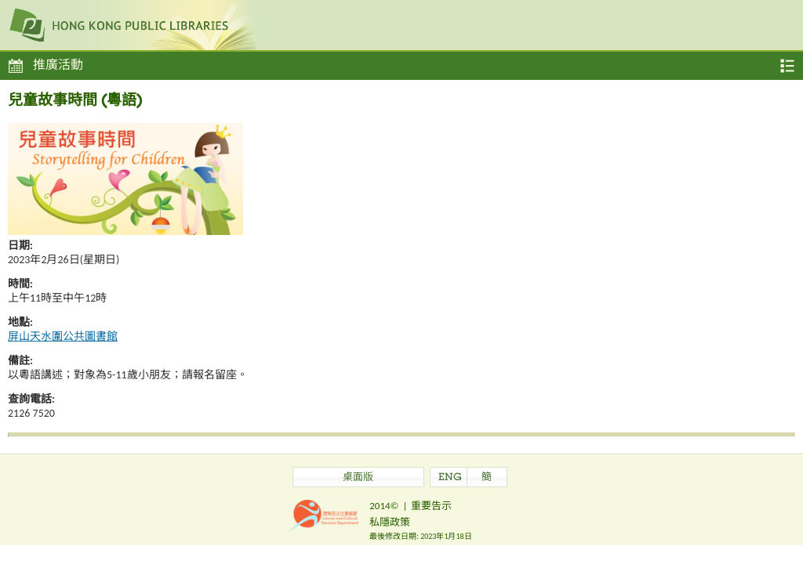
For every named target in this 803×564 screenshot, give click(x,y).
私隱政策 (389, 522)
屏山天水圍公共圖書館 (63, 336)
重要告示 (431, 506)
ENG (450, 478)
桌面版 (358, 478)
